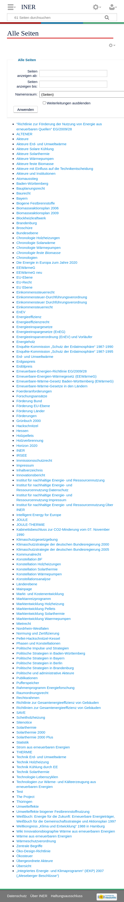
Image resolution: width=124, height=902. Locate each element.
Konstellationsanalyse (33, 579)
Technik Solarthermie (32, 772)
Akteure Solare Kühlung (35, 149)
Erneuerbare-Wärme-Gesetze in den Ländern (51, 386)
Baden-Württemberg (32, 183)
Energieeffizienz (28, 317)
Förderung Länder (30, 411)
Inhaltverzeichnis (29, 470)
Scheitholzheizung (30, 717)
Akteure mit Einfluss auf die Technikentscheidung (54, 169)
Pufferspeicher (27, 683)
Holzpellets (25, 436)
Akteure (22, 139)
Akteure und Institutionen (35, 173)
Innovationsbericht (30, 475)
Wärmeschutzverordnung (36, 841)
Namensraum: (26, 94)
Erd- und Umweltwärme (34, 357)
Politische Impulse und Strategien (42, 648)
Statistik (22, 742)
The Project (25, 797)
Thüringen (24, 801)
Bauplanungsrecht (30, 188)
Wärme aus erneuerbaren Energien (44, 836)
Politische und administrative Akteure (45, 673)
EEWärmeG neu (29, 272)
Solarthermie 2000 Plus (34, 737)
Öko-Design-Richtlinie (33, 851)
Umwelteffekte (27, 806)
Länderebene (26, 584)
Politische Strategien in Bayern (40, 658)
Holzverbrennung (29, 440)
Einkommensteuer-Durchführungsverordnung (51, 297)
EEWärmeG (25, 268)
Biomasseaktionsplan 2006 (37, 208)
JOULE (22, 520)
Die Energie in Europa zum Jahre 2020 (46, 262)
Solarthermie (26, 727)
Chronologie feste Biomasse (38, 253)
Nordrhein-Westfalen (32, 628)
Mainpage (24, 589)
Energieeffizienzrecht (32, 322)
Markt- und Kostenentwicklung (40, 594)
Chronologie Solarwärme (35, 243)
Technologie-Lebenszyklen (37, 777)
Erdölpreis (24, 366)
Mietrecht (23, 623)
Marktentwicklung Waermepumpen (43, 619)
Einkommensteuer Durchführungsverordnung (51, 302)
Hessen (22, 431)
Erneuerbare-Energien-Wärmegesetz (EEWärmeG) (56, 376)
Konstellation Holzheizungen (38, 564)
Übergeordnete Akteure (34, 861)
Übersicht (23, 866)
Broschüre (24, 228)
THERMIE (24, 752)
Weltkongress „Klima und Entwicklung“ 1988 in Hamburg (60, 826)
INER (28, 6)
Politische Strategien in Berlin (39, 663)
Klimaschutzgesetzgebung (36, 539)
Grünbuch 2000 (28, 421)
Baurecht (23, 193)
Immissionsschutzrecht (34, 460)
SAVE (20, 712)
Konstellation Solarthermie (36, 569)
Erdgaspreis (25, 361)
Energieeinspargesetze (34, 327)
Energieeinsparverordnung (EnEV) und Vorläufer (54, 337)
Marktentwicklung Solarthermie (40, 614)
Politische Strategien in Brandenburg (45, 668)
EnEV (20, 312)
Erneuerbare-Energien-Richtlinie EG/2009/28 (51, 371)
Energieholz (25, 342)
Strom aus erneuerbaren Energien (43, 747)
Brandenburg (26, 223)
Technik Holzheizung (32, 762)
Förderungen (26, 416)
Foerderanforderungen (34, 391)
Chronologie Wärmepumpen (38, 248)
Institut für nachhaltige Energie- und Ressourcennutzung (60, 480)
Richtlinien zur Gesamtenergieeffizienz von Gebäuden (58, 708)
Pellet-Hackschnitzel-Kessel (38, 638)
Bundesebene (27, 233)
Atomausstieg (27, 179)
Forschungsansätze (31, 396)
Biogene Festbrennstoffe (35, 203)
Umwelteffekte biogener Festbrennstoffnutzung (52, 811)
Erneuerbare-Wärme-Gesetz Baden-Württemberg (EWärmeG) (65, 381)
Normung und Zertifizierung (37, 633)
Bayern (21, 198)
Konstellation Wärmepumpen (39, 574)
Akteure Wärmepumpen (35, 159)
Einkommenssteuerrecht (35, 292)
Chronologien (26, 258)
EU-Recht (24, 282)
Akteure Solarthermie (33, 154)
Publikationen (26, 678)
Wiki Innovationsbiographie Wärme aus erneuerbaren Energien (65, 831)
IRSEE (21, 455)
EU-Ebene (24, 277)
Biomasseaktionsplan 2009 (37, 213)
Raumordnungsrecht (32, 693)
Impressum (25, 465)
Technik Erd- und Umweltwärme (41, 757)
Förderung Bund (29, 401)
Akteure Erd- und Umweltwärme (41, 144)
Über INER (38, 896)
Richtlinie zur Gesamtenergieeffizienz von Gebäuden (57, 702)
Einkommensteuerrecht (34, 307)
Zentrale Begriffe (29, 846)
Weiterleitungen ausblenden (68, 103)
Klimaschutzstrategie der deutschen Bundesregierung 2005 (62, 549)
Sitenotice (24, 722)
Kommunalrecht (28, 554)
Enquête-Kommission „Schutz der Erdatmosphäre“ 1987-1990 (64, 347)
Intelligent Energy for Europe (38, 515)
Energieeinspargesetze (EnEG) (40, 332)
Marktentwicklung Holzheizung (40, 604)
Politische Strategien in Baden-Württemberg (50, 653)
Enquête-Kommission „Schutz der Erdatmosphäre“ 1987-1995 (64, 351)
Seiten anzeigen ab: (27, 73)
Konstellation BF (29, 559)
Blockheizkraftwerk (31, 218)
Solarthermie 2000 (30, 732)
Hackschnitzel (27, 426)
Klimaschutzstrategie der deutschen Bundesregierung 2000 (62, 544)
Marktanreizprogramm (33, 599)
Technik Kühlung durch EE (37, 767)
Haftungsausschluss (67, 896)
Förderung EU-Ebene (33, 406)
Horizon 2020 (26, 446)
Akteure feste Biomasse (35, 164)
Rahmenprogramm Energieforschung (45, 688)
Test (19, 791)
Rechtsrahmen (27, 698)
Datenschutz (17, 896)
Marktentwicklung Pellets (35, 609)
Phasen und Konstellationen (38, 643)
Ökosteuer (24, 856)
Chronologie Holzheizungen (38, 238)
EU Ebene (24, 287)
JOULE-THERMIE (30, 525)
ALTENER (24, 134)
